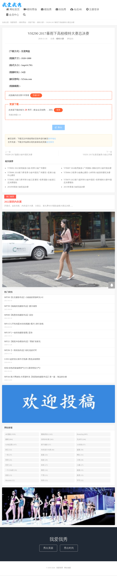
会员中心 (12, 15)
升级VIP (36, 96)
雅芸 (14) (44, 471)
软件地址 (52, 139)
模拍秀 (46, 9)
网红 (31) (80, 455)
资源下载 (31, 23)
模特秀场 (30, 9)
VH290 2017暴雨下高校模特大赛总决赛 (58, 34)
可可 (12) (80, 481)
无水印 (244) (81, 440)
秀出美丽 (48, 548)
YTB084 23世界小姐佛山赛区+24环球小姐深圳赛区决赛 (87, 173)
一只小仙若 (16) (11, 471)
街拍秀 (61, 9)
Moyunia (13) (9, 481)
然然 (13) (8, 476)
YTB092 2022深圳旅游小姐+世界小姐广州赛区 (26, 169)
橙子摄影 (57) (46, 445)
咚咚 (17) (44, 466)
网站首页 (13, 9)
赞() (58, 128)
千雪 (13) (44, 476)
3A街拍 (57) (81, 445)
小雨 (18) (80, 460)
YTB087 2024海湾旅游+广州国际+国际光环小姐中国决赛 (88, 169)
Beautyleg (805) (82, 435)
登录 (58, 110)
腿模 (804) (9, 440)
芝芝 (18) (8, 466)
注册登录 (92, 9)
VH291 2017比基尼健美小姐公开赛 (97, 155)
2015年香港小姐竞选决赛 (74, 187)
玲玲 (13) (44, 481)
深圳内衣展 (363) (47, 440)
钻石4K (76, 9)
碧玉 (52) (8, 450)
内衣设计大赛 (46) (47, 450)
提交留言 (50, 143)
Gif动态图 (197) (10, 445)
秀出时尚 (69, 548)
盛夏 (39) (80, 450)
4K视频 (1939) (10, 435)
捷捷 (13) (80, 471)
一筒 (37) (8, 455)
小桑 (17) (80, 466)
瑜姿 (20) (44, 460)
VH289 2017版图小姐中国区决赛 (18, 155)
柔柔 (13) (80, 476)
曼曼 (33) (44, 455)
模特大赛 (40, 23)
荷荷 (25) (8, 460)
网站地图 (67, 568)
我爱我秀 (11, 5)
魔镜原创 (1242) (47, 435)
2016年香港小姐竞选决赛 (18, 187)
